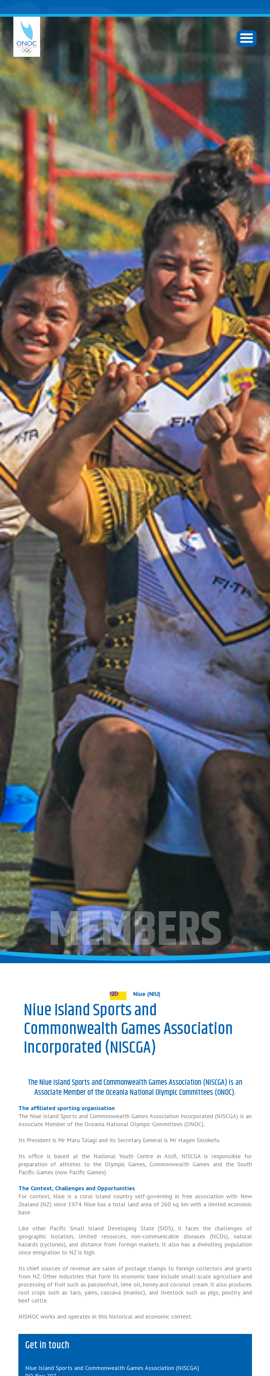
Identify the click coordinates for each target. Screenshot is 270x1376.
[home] (26, 37)
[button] (247, 38)
